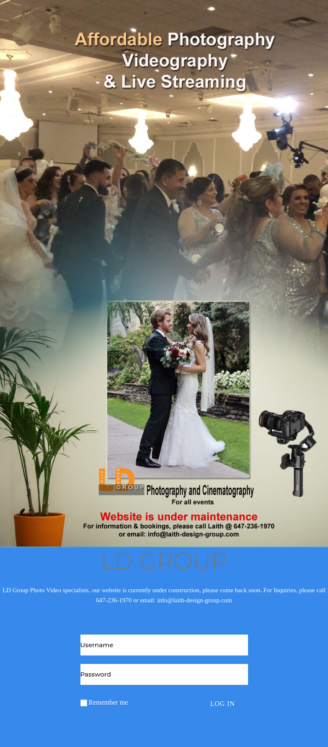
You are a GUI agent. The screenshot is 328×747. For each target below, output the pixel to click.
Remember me (104, 702)
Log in (222, 703)
